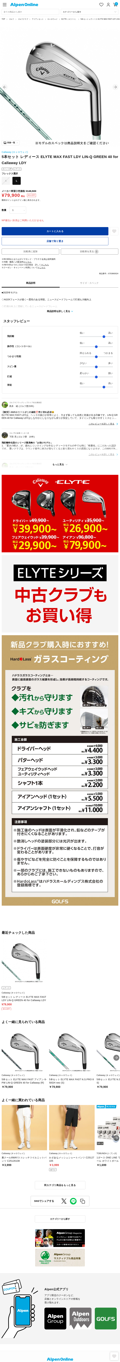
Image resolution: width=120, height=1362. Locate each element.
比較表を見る (89, 252)
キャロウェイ (52, 19)
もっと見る (58, 464)
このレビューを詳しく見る (101, 424)
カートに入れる (55, 231)
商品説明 (30, 283)
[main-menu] (5, 5)
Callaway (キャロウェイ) (15, 152)
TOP (3, 19)
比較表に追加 (30, 251)
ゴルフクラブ (23, 19)
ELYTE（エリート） (69, 19)
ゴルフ (11, 19)
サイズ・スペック (89, 283)
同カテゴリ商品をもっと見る (60, 1185)
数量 (4, 210)
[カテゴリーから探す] (89, 12)
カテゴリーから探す (60, 1219)
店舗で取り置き (55, 241)
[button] (5, 87)
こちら (28, 262)
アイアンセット (38, 19)
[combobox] (30, 12)
